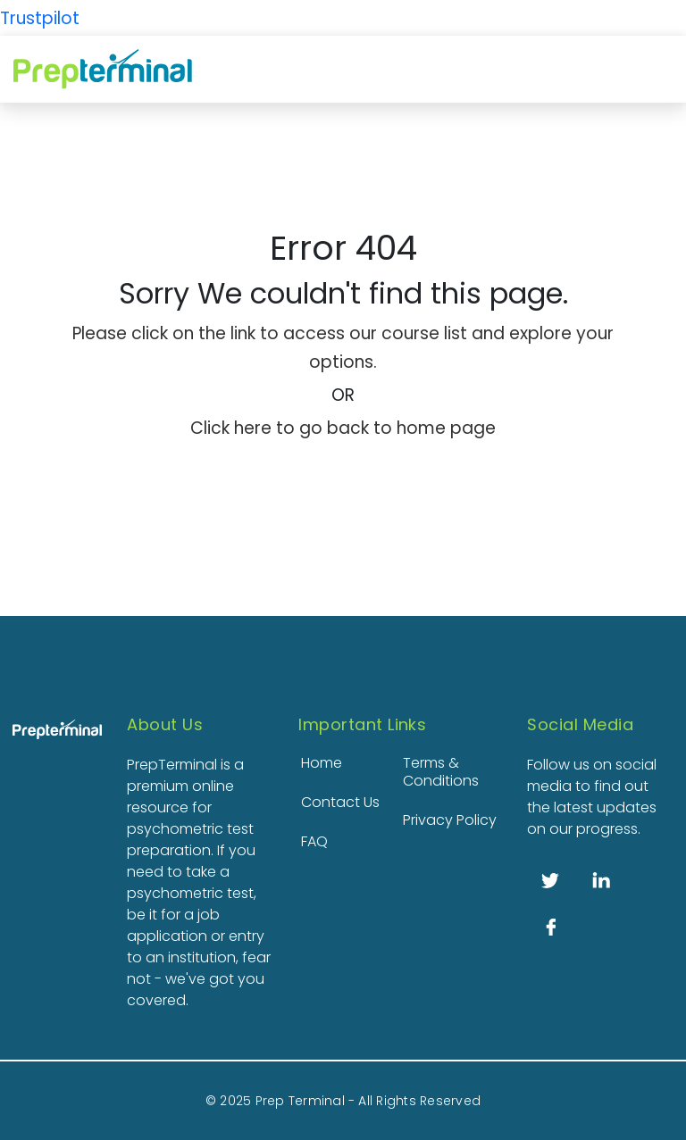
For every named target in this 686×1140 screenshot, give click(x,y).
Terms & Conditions (441, 772)
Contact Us (340, 802)
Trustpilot (39, 18)
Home (321, 763)
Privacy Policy (450, 820)
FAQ (314, 841)
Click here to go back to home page (343, 428)
